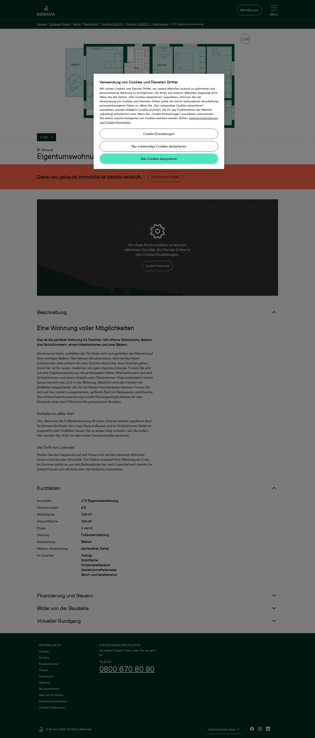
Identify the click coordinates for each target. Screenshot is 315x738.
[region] (159, 121)
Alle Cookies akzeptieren (159, 159)
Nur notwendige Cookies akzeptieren (159, 146)
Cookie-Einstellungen (159, 134)
